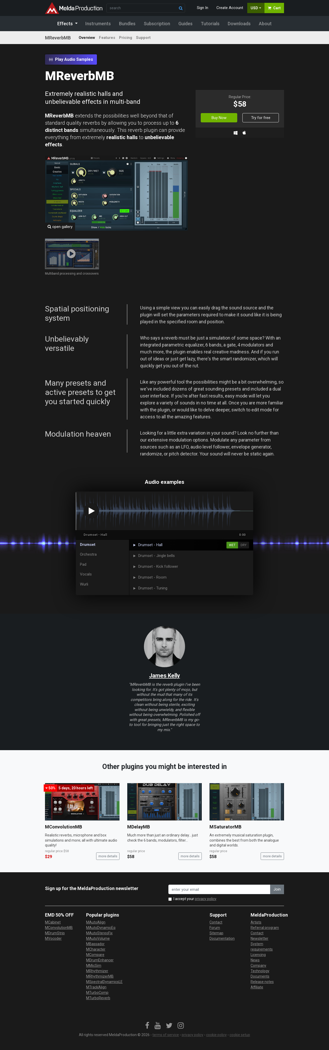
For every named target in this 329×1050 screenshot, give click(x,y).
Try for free (260, 117)
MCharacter (95, 949)
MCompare (95, 955)
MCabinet (53, 922)
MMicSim (93, 965)
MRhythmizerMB (100, 976)
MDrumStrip (55, 933)
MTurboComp (97, 992)
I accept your (194, 899)
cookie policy (216, 1035)
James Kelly (164, 675)
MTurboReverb (98, 998)
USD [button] (254, 8)
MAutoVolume (98, 938)
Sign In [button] (202, 7)
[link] (147, 1025)
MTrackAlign (96, 987)
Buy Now (219, 117)
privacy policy (205, 899)
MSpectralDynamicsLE (104, 982)
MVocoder (53, 938)
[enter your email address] (219, 889)
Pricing (125, 37)
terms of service (165, 1035)
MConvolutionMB (63, 826)
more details (107, 856)
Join (277, 889)
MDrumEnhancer (100, 960)
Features (107, 37)
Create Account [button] (229, 7)
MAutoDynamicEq (100, 928)
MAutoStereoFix (99, 933)
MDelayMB (138, 826)
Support (143, 37)
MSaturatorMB (225, 826)
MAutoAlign (95, 922)
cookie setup (240, 1035)
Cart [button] (274, 8)
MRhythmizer (97, 971)
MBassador (95, 944)
